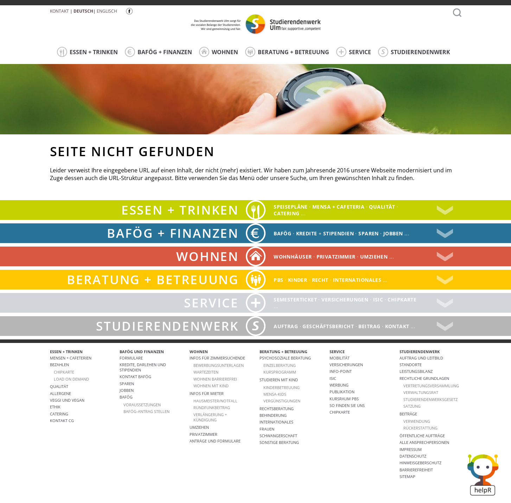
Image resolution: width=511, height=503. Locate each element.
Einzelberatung (279, 365)
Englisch (107, 11)
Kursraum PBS (344, 398)
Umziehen (374, 256)
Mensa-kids (274, 394)
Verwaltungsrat (420, 392)
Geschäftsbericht (328, 326)
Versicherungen (344, 299)
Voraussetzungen (142, 404)
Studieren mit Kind (279, 379)
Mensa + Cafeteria (338, 206)
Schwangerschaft (278, 435)
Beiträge (408, 413)
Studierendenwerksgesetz (430, 399)
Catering (59, 413)
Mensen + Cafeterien (70, 358)
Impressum (411, 449)
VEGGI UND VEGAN (67, 400)
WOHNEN (218, 52)
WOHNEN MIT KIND (211, 385)
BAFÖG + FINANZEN (158, 52)
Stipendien (338, 233)
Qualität (382, 206)
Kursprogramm (279, 372)
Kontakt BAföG (135, 376)
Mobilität (340, 358)
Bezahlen (59, 364)
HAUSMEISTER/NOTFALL (215, 400)
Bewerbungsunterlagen (218, 365)
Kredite (306, 233)
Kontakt (59, 11)
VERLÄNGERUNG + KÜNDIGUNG (210, 417)
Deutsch (83, 11)
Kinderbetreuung (281, 387)
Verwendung (416, 421)
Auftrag (286, 326)
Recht (320, 279)
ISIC (378, 299)
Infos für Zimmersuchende (217, 358)
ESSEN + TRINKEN (87, 52)
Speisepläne (291, 206)
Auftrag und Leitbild (421, 358)
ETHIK (55, 406)
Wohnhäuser (293, 256)
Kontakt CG (62, 420)
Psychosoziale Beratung (285, 358)
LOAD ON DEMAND (71, 379)
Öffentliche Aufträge (422, 435)
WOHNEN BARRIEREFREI (215, 379)
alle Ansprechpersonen (424, 442)
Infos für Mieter (207, 393)
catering (286, 213)
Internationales (357, 279)
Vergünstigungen (281, 400)
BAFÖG (282, 233)
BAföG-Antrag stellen (146, 411)
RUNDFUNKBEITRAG (211, 407)
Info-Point (341, 371)
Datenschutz (413, 456)
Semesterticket (295, 299)
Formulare (131, 358)
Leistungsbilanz (416, 371)
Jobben (393, 233)
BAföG (126, 397)
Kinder (297, 279)
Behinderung (273, 415)
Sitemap (407, 476)
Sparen (368, 233)
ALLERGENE (60, 393)
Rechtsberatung (277, 408)
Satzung (412, 406)
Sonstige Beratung (279, 442)
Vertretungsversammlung (431, 385)
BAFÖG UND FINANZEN (142, 351)
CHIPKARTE (64, 372)
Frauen (267, 429)
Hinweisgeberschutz (420, 462)
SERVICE (353, 52)
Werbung (339, 385)
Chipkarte (402, 299)
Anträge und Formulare (215, 441)
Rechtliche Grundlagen (424, 378)
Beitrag (369, 326)
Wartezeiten (205, 372)
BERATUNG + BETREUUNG (287, 52)
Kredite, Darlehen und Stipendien (143, 367)
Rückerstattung (420, 428)
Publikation (342, 391)
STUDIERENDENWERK (414, 52)
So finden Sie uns (347, 405)
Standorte (411, 364)
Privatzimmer (336, 256)
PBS (278, 279)
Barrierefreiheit (416, 469)
